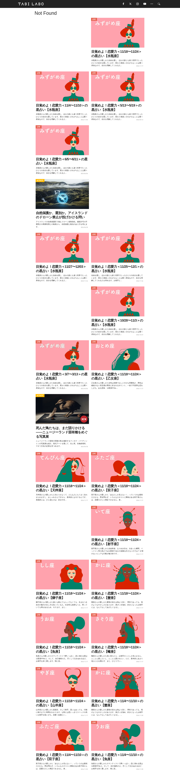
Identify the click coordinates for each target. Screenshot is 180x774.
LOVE (94, 19)
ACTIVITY (40, 181)
